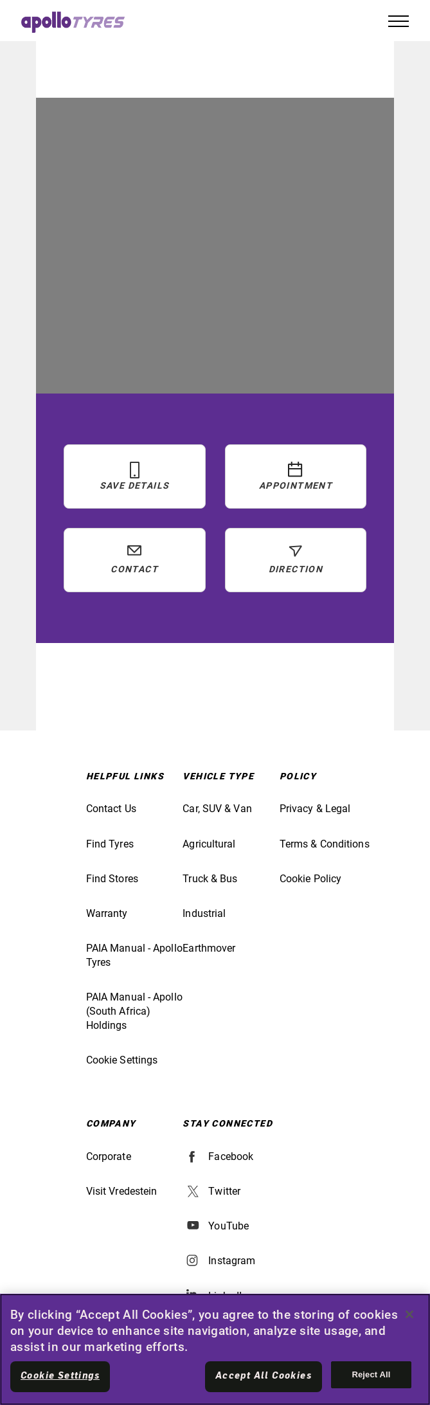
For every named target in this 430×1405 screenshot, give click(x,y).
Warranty (107, 913)
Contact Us (111, 808)
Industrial (204, 913)
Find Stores (112, 879)
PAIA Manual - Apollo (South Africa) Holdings (134, 1011)
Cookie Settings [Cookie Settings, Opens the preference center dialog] (60, 1376)
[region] (215, 1349)
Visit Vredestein (121, 1191)
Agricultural (209, 844)
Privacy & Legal (315, 808)
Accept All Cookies (263, 1376)
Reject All (371, 1374)
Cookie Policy (310, 879)
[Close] (409, 1314)
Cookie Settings (122, 1060)
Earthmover (209, 948)
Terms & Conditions (325, 844)
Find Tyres (110, 844)
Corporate (108, 1156)
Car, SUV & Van (217, 808)
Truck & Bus (210, 879)
